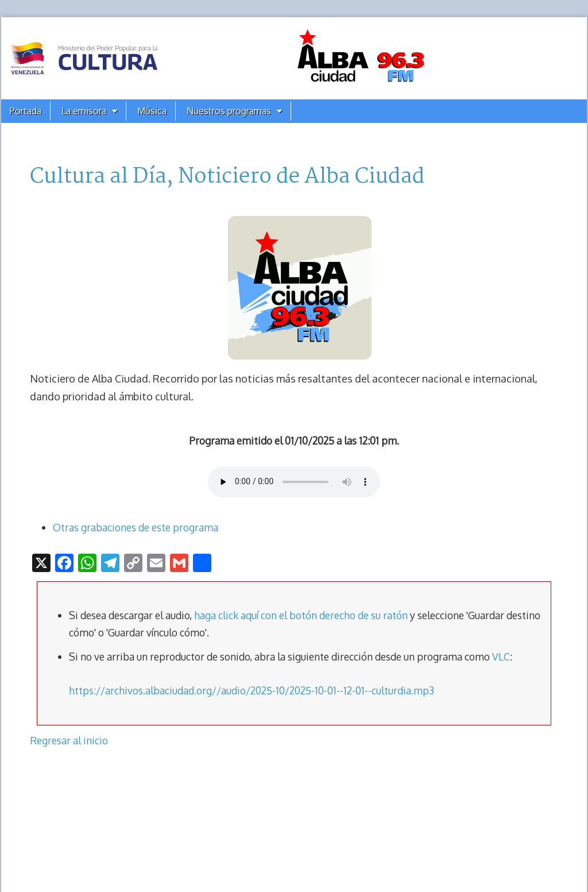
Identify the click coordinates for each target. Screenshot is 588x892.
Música (152, 111)
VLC (501, 656)
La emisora (83, 111)
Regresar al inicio (69, 740)
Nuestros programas (229, 111)
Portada (25, 111)
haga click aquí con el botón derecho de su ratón (301, 615)
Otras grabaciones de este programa (135, 527)
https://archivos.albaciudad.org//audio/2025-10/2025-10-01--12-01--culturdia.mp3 (251, 690)
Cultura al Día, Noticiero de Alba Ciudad (227, 177)
